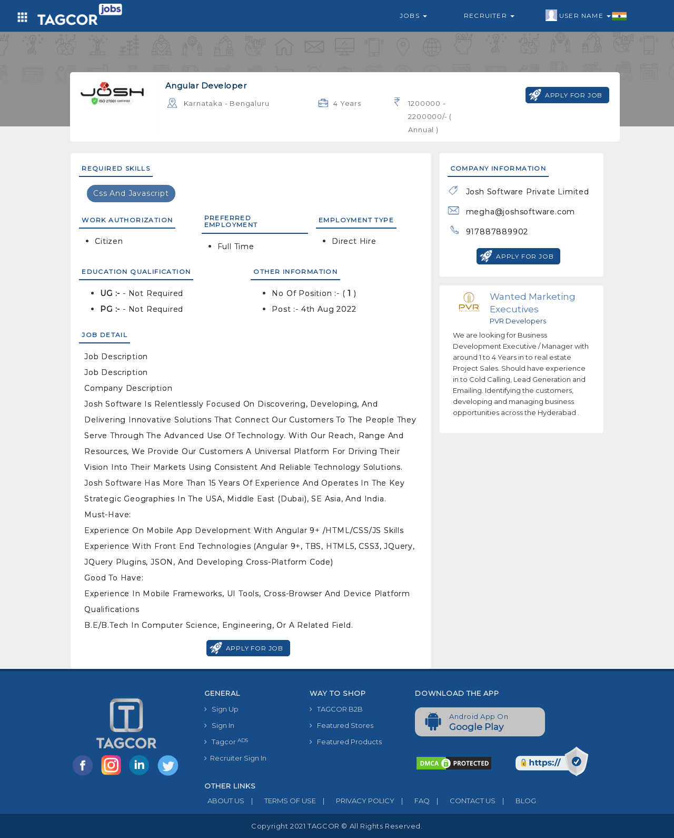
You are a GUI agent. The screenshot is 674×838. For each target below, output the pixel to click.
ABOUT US (224, 800)
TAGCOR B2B (336, 709)
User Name (586, 16)
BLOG (515, 800)
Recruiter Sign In (235, 758)
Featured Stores (341, 725)
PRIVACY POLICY (355, 800)
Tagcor (226, 741)
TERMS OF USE (280, 800)
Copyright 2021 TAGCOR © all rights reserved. (336, 826)
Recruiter (489, 15)
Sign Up (221, 709)
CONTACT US (462, 800)
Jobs (413, 15)
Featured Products (346, 741)
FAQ (412, 800)
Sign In (219, 725)
